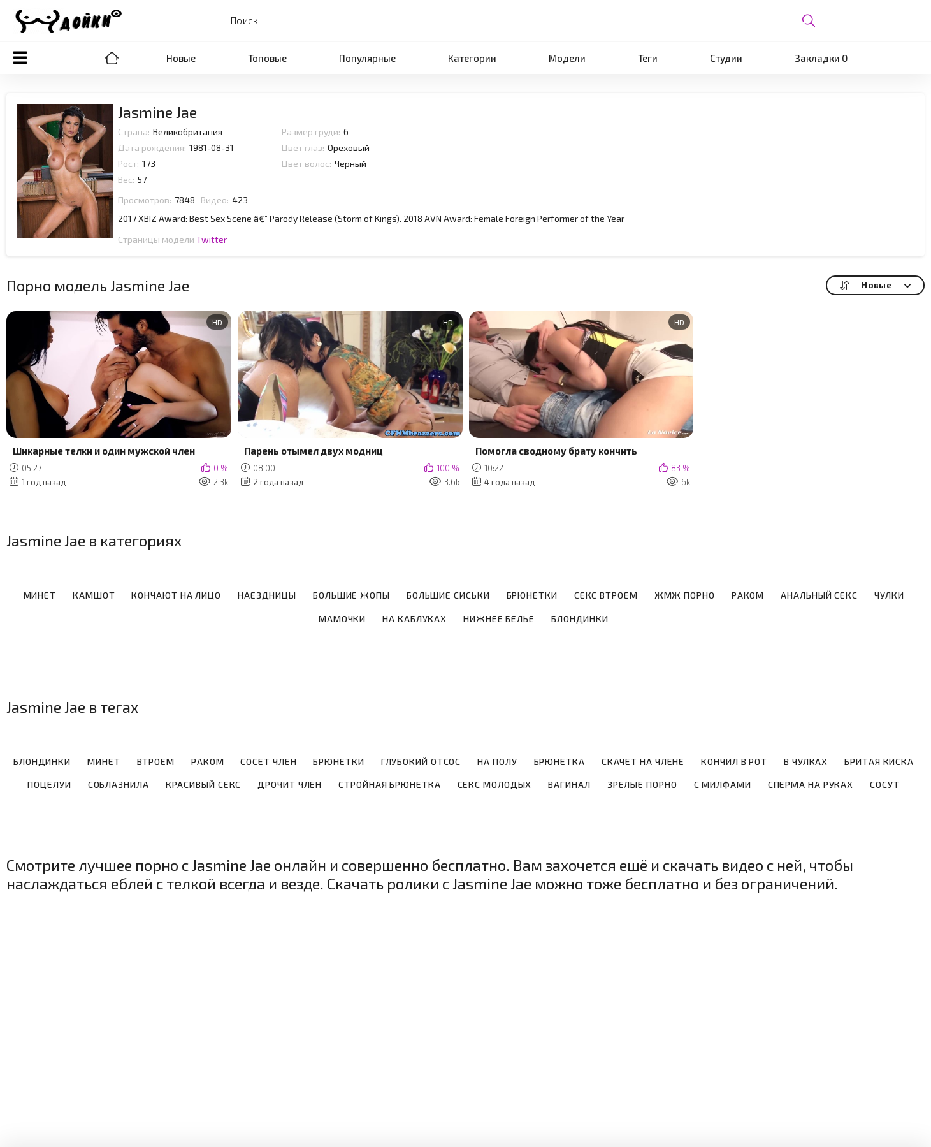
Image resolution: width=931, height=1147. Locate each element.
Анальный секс (819, 595)
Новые (181, 58)
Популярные (367, 58)
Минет (40, 595)
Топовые (267, 58)
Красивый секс (204, 785)
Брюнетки (532, 595)
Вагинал (569, 785)
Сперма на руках (811, 785)
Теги (648, 58)
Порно (112, 58)
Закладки (821, 58)
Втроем (156, 762)
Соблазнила (118, 785)
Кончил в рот (734, 762)
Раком (748, 595)
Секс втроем (606, 595)
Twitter (211, 239)
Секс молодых (495, 785)
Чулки (889, 595)
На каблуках (414, 619)
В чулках (806, 762)
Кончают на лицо (176, 595)
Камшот (94, 595)
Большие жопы (351, 595)
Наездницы (267, 595)
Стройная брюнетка (389, 785)
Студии (726, 58)
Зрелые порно (642, 785)
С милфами (722, 785)
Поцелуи (49, 785)
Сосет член (268, 762)
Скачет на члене (643, 762)
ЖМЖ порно (684, 595)
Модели (567, 58)
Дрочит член (289, 785)
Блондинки (580, 619)
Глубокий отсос (421, 762)
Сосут (885, 785)
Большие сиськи (448, 595)
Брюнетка (559, 762)
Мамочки (342, 619)
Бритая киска (879, 762)
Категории (472, 58)
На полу (497, 762)
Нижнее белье (499, 619)
